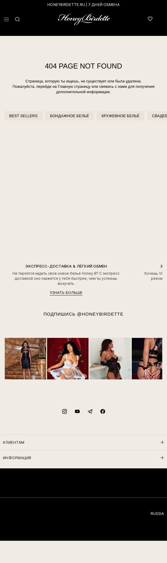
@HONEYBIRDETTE (100, 314)
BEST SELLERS (23, 116)
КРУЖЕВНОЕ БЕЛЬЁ (120, 116)
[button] (6, 19)
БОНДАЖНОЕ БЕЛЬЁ (69, 116)
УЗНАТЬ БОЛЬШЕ (66, 292)
